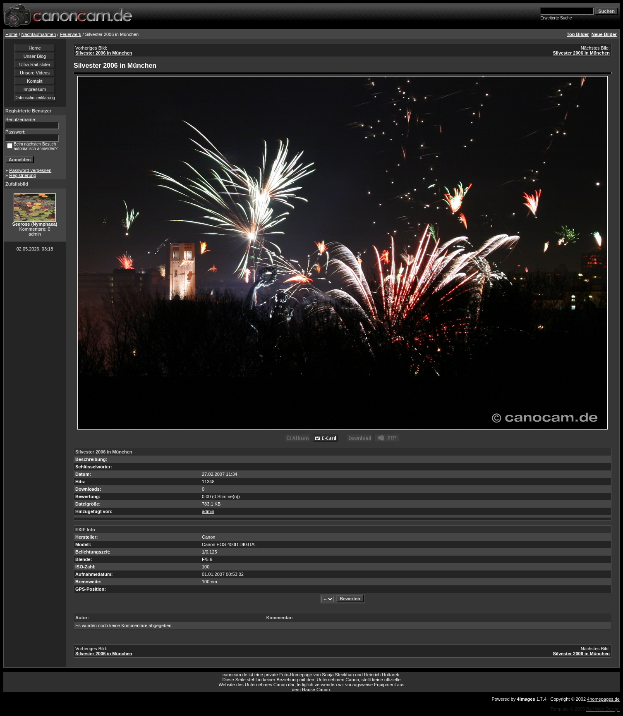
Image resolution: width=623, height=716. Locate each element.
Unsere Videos (35, 72)
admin (208, 511)
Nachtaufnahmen (39, 34)
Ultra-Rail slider (34, 64)
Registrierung (22, 175)
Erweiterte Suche (556, 18)
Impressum (35, 89)
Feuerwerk (70, 34)
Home (11, 34)
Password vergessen (30, 170)
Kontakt (34, 81)
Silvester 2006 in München (103, 52)
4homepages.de (603, 699)
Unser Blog (35, 56)
